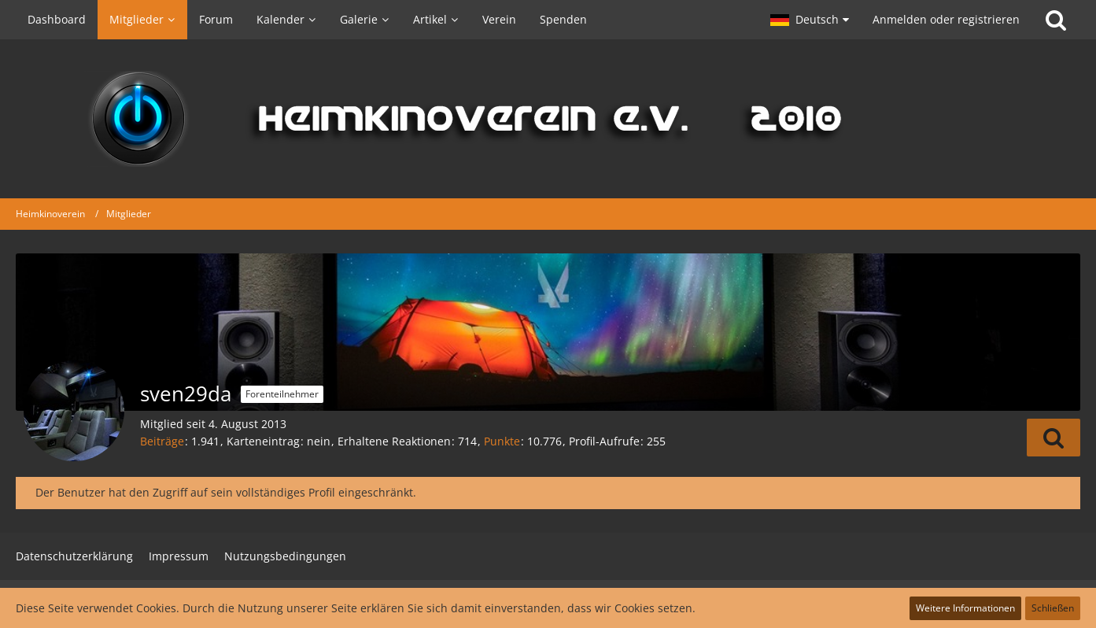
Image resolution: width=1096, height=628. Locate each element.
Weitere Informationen (965, 608)
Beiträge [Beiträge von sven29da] (162, 441)
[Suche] (1055, 19)
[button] (809, 19)
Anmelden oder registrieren (946, 19)
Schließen (1052, 608)
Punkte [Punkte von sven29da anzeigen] (502, 441)
